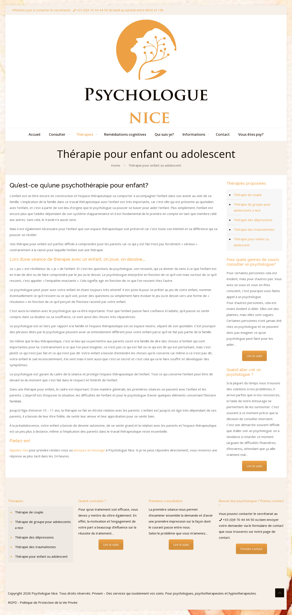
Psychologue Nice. (45, 593)
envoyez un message (89, 450)
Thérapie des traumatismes (254, 229)
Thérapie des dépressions (253, 220)
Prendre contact (251, 549)
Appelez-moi (19, 450)
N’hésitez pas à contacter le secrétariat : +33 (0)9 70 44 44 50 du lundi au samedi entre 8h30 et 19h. (88, 10)
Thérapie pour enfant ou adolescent (251, 242)
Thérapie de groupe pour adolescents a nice (252, 207)
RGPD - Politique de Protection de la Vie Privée (42, 602)
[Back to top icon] (279, 592)
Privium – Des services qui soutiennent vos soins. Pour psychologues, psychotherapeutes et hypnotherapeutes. (174, 593)
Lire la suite (254, 356)
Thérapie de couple (248, 195)
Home (115, 165)
